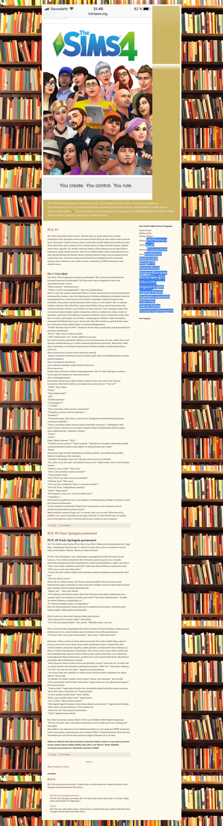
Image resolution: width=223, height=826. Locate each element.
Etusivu (89, 762)
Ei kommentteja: (64, 525)
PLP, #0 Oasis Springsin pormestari (72, 533)
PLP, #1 (53, 229)
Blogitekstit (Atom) (61, 767)
